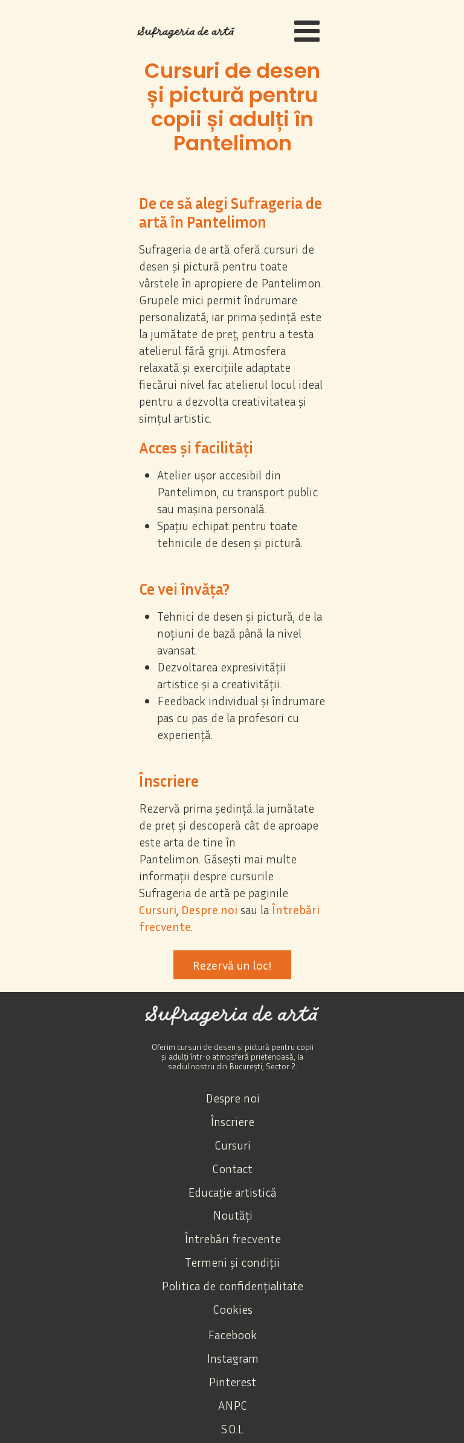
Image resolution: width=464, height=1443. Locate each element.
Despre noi (209, 909)
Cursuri (157, 909)
